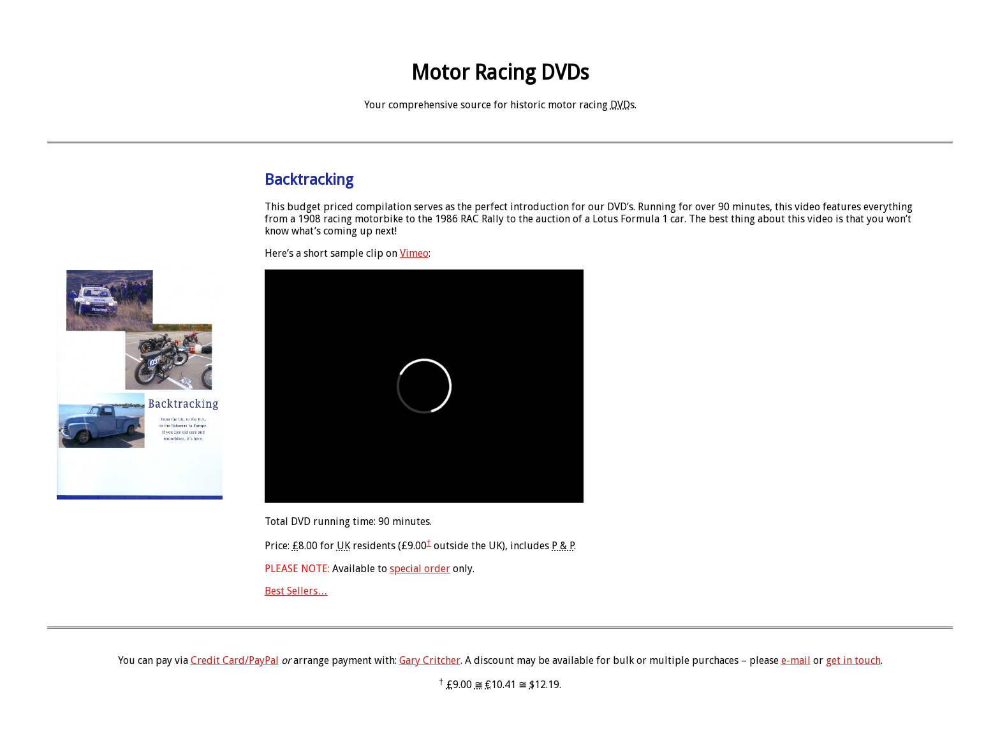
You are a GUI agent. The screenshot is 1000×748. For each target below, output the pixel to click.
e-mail (796, 660)
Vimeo (414, 253)
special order (420, 569)
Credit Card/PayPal (235, 660)
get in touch (853, 660)
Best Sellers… (296, 591)
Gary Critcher (429, 660)
